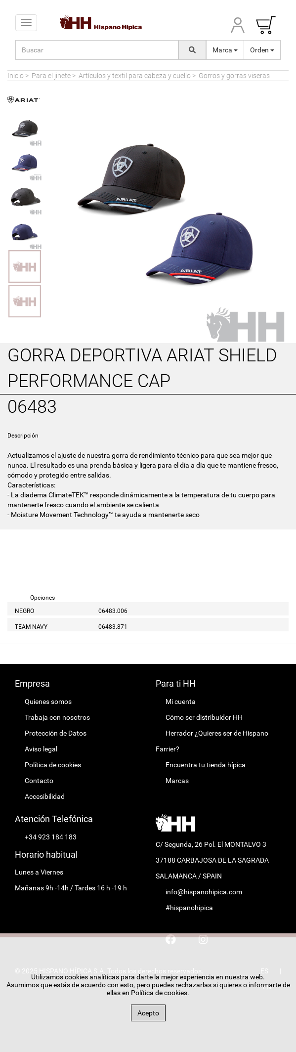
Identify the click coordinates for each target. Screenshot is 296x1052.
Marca (225, 50)
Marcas (177, 781)
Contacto (39, 781)
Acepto (148, 1013)
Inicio (15, 76)
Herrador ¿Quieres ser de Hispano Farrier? (212, 741)
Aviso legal (41, 749)
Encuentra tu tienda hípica (206, 765)
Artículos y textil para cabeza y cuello (135, 76)
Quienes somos (48, 701)
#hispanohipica (189, 908)
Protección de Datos (55, 733)
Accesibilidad (45, 796)
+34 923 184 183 (51, 837)
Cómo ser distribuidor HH (204, 717)
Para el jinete (51, 76)
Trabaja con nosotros (57, 717)
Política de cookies (53, 765)
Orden (262, 50)
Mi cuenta (181, 701)
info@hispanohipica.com (204, 892)
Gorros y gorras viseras (234, 76)
